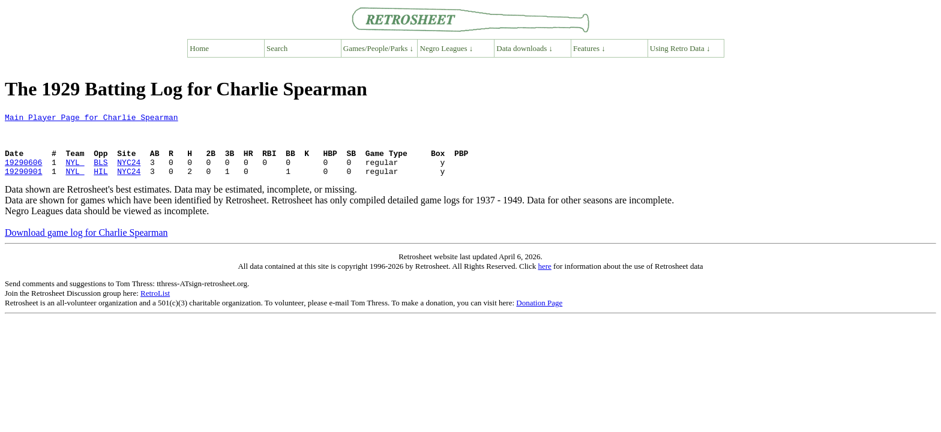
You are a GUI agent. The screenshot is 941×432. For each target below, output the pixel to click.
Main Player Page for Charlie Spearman (91, 118)
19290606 (23, 172)
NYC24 (128, 172)
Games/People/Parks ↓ (378, 48)
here (544, 278)
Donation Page (539, 315)
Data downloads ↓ (524, 48)
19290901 (23, 183)
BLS (100, 172)
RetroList (155, 305)
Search (276, 48)
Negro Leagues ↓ (447, 48)
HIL (100, 183)
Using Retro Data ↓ (680, 48)
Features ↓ (589, 48)
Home (199, 48)
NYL (74, 172)
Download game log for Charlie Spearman (86, 245)
